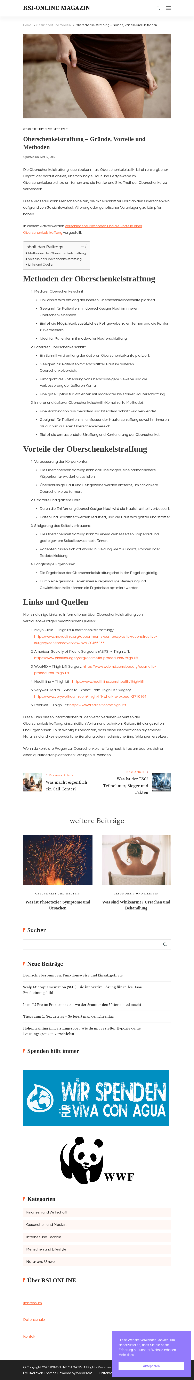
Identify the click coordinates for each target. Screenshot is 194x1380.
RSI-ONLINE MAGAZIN (56, 8)
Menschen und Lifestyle (46, 1249)
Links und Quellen (41, 264)
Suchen (37, 930)
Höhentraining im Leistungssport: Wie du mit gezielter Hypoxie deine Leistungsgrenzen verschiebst (82, 1031)
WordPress (84, 1373)
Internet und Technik (43, 1237)
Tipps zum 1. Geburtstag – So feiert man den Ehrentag (68, 1016)
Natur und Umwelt (41, 1262)
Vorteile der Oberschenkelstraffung (55, 259)
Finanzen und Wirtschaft (46, 1212)
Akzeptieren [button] (151, 1366)
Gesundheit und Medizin (45, 129)
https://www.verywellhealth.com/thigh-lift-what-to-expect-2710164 (90, 697)
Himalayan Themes (41, 1373)
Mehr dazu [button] (126, 1355)
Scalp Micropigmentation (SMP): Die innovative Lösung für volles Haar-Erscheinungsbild (83, 990)
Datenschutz (34, 1320)
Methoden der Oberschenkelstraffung (57, 253)
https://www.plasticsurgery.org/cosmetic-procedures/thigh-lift (86, 658)
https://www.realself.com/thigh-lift (98, 705)
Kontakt (30, 1336)
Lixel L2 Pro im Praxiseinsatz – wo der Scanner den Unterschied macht (82, 1005)
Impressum (32, 1303)
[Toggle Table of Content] (81, 247)
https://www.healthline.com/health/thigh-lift (108, 682)
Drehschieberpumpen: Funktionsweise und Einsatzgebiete (73, 975)
